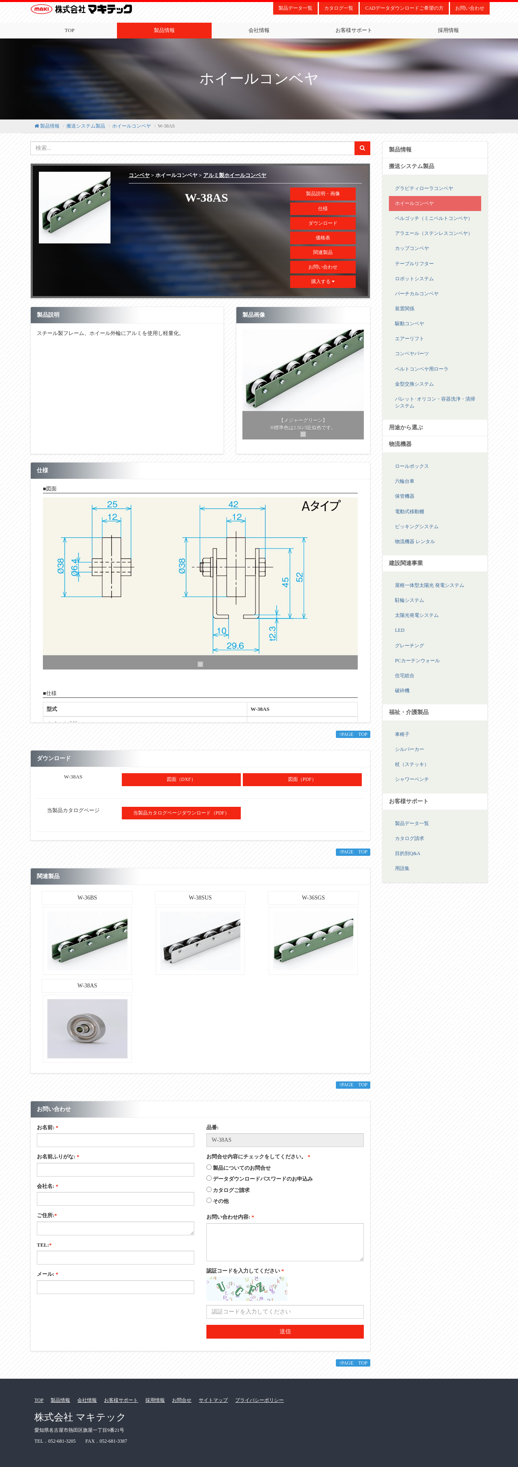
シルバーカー (409, 749)
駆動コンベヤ (409, 323)
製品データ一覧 (295, 8)
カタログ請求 (409, 838)
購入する (323, 281)
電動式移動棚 (409, 511)
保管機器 (404, 496)
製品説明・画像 (323, 193)
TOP (69, 30)
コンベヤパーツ (412, 353)
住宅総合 (404, 675)
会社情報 (259, 30)
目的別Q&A (407, 853)
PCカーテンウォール (417, 660)
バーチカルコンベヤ (417, 293)
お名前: (47, 1127)
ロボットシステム (414, 278)
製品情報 (164, 30)
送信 (285, 1331)
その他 (221, 1201)
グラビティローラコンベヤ (424, 188)
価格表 (323, 238)
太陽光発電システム (417, 615)
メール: (47, 1274)
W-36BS (87, 898)
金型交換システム (414, 384)
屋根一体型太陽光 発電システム (429, 585)
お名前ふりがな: (58, 1157)
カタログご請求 (231, 1190)
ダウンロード (323, 223)
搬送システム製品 (85, 126)
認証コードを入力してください (245, 1271)
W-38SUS (200, 898)
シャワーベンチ (412, 779)
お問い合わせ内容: (230, 1217)
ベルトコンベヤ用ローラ (421, 369)
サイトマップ (213, 1400)
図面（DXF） (181, 779)
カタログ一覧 (338, 8)
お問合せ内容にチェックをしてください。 (258, 1157)
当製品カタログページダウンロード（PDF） (181, 813)
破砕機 (402, 690)
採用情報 (448, 30)
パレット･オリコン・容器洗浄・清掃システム (435, 402)
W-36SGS (313, 898)
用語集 (402, 868)
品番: (212, 1127)
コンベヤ (139, 175)
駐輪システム (409, 600)
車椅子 (402, 734)
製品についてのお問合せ (242, 1168)
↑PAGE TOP (353, 734)
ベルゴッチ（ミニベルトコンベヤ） (434, 218)
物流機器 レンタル (415, 541)
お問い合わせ (469, 8)
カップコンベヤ (412, 248)
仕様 (323, 208)
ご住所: (47, 1215)
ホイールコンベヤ (131, 126)
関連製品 (323, 252)
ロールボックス (412, 466)
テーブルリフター (414, 264)
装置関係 (404, 308)
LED (399, 630)
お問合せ (181, 1400)
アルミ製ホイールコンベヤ (234, 175)
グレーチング (409, 645)
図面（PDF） (302, 779)
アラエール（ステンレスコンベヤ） (434, 233)
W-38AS (87, 986)
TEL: (44, 1245)
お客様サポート (353, 30)
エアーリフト (409, 338)
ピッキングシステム (417, 526)
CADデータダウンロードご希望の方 (404, 8)
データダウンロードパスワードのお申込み (263, 1179)
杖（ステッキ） (412, 764)
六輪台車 (404, 481)
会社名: (47, 1186)
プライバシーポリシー (259, 1400)
